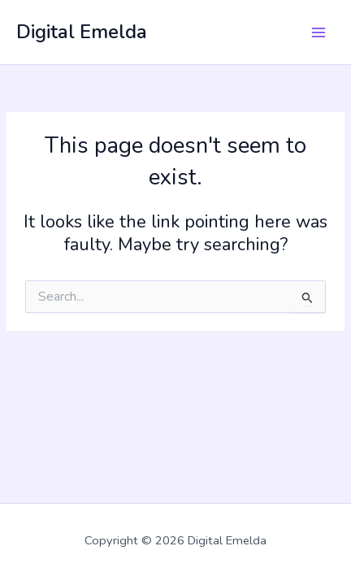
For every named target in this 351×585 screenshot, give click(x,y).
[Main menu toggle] (318, 31)
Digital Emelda (81, 32)
